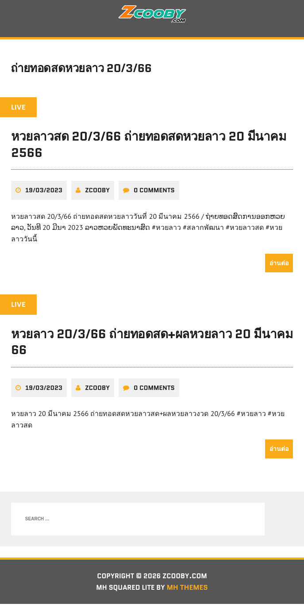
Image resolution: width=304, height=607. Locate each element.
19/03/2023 (43, 192)
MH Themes (189, 590)
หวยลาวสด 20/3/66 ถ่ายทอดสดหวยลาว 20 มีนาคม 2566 (148, 147)
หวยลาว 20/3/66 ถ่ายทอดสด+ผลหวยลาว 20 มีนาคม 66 (151, 344)
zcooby (97, 192)
